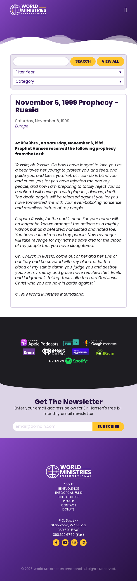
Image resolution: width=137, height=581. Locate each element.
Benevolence (68, 488)
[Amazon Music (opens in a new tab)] (80, 351)
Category (25, 81)
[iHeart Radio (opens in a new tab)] (53, 351)
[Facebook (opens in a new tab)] (56, 542)
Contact (68, 505)
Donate (68, 509)
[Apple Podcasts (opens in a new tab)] (39, 342)
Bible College (68, 497)
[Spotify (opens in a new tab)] (68, 361)
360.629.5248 (68, 529)
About (69, 484)
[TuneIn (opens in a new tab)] (70, 342)
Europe (21, 126)
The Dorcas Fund (68, 492)
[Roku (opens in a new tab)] (29, 351)
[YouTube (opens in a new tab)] (65, 542)
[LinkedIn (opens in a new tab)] (83, 542)
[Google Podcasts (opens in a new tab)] (99, 342)
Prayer (68, 501)
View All (110, 61)
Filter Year (25, 72)
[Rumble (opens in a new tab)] (74, 542)
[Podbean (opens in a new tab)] (105, 351)
